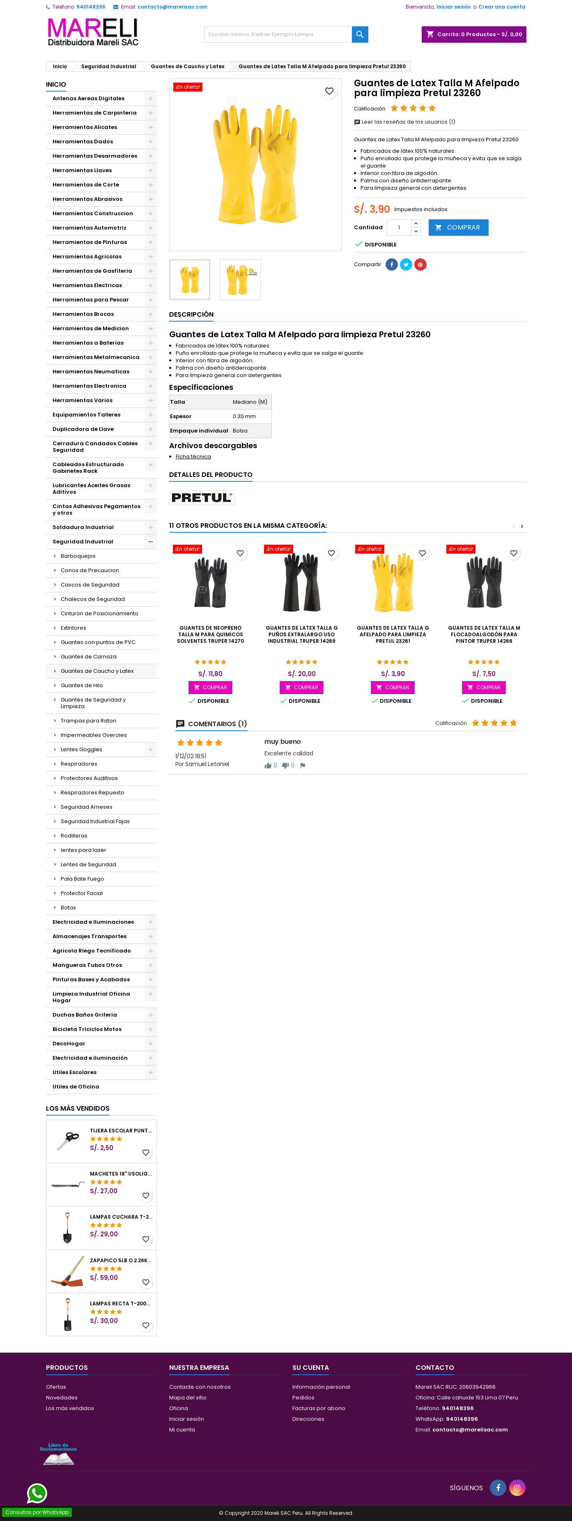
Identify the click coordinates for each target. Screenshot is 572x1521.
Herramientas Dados (83, 141)
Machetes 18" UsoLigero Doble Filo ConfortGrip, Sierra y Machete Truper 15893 (121, 1173)
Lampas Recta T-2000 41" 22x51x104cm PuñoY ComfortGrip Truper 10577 (121, 1303)
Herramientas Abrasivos (87, 199)
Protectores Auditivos (89, 778)
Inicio (56, 84)
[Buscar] (286, 34)
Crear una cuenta (502, 6)
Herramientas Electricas (87, 285)
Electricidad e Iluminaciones (93, 922)
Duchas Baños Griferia (85, 1015)
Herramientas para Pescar (91, 300)
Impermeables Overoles (94, 735)
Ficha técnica (193, 456)
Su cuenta (310, 1367)
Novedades (62, 1397)
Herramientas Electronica (89, 386)
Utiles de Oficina (76, 1087)
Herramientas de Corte (86, 185)
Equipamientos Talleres (86, 415)
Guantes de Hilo (82, 685)
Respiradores (79, 764)
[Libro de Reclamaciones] (58, 1454)
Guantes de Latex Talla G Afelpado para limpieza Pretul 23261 (393, 634)
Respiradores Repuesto (92, 792)
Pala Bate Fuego (82, 879)
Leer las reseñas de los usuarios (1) (404, 122)
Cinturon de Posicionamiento (99, 613)
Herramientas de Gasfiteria (92, 271)
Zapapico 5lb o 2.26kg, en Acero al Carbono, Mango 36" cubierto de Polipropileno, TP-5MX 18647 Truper (121, 1260)
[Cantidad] (399, 227)
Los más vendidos (78, 1108)
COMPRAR (457, 227)
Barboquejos (78, 556)
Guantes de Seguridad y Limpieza (93, 703)
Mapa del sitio (188, 1397)
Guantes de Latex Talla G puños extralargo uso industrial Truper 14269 (302, 634)
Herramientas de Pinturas (90, 242)
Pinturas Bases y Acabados (91, 979)
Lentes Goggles (81, 749)
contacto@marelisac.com (172, 6)
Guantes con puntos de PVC (98, 642)
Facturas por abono (318, 1408)
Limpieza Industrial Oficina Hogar (91, 997)
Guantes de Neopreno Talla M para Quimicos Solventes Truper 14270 (210, 634)
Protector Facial (82, 893)
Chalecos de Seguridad (93, 599)
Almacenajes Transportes (89, 936)
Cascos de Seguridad (90, 585)
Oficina (178, 1408)
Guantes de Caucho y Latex (97, 671)
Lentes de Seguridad (88, 864)
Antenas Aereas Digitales (88, 98)
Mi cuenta (182, 1430)
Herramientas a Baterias (88, 343)
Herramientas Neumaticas (91, 371)
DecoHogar (69, 1043)
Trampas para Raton (88, 721)
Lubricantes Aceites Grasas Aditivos (91, 488)
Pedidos (303, 1397)
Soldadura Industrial (83, 527)
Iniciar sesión (453, 6)
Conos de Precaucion (90, 570)
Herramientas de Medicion (91, 328)
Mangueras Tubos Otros (87, 965)
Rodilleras (74, 836)
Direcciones (308, 1419)
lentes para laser (83, 850)
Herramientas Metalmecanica (96, 357)
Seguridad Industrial (83, 541)
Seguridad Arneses (87, 807)
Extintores (73, 628)
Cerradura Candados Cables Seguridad (95, 447)
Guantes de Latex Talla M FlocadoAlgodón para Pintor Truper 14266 (484, 634)
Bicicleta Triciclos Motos (87, 1029)
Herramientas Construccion (93, 213)
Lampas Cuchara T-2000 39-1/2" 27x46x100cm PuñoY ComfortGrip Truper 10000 (121, 1217)
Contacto (435, 1367)
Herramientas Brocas (83, 314)
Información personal (321, 1387)
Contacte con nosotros (200, 1387)
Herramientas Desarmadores (95, 156)
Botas (68, 907)
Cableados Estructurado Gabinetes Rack (88, 467)
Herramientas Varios (83, 400)
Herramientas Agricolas (87, 256)
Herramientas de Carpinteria (95, 113)
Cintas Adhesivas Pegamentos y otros (96, 509)
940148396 (91, 6)
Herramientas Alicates (85, 127)
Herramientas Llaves (82, 170)
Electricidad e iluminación (90, 1058)
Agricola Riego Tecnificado (92, 951)
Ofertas (56, 1387)
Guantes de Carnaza (89, 656)
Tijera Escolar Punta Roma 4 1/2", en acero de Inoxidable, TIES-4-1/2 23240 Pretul (121, 1130)
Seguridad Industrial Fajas (95, 821)
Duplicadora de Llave (83, 429)
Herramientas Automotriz (89, 228)
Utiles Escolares (74, 1072)
